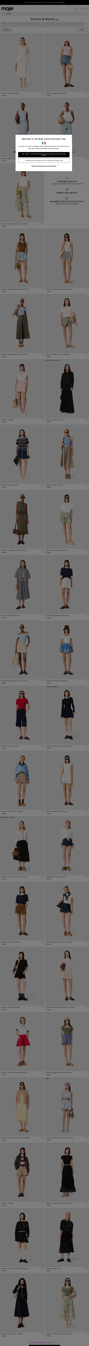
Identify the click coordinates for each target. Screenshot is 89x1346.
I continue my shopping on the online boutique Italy (44, 160)
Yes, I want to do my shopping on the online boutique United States (44, 154)
